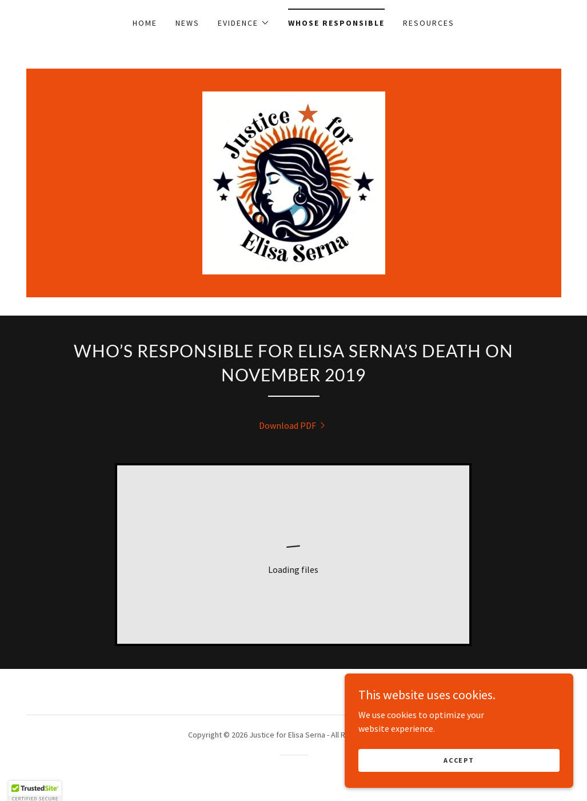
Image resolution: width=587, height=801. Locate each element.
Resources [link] (428, 23)
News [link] (187, 23)
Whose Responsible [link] (336, 23)
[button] (244, 23)
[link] (293, 182)
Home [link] (145, 23)
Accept (459, 760)
